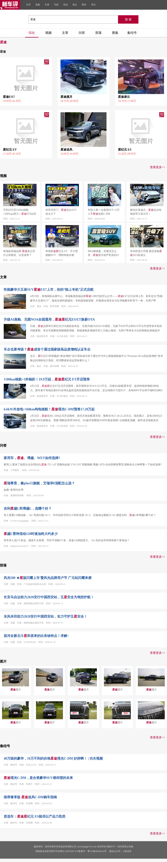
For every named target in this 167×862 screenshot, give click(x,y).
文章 (65, 33)
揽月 (15, 689)
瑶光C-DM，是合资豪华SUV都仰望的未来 (38, 778)
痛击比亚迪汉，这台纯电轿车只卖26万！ (145, 212)
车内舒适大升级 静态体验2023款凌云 (146, 253)
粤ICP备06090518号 (97, 851)
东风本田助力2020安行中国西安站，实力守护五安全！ (45, 616)
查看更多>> (157, 167)
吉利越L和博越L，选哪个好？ (28, 508)
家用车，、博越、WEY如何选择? (32, 458)
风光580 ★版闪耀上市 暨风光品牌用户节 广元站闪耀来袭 (47, 578)
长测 (47, 4)
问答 (82, 33)
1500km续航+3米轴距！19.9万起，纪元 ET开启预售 (47, 379)
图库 (84, 4)
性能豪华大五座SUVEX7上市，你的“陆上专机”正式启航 (49, 289)
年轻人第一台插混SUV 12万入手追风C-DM (103, 212)
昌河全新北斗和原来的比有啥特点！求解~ (36, 636)
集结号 (132, 33)
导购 (56, 4)
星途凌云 (124, 97)
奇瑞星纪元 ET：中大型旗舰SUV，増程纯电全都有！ (61, 253)
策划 (65, 4)
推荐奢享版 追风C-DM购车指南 (30, 797)
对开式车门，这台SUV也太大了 (61, 212)
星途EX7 (9, 97)
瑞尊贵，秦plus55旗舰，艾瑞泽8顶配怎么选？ (39, 483)
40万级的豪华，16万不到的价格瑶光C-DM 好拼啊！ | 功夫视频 (53, 758)
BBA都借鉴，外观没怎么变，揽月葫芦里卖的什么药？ (103, 253)
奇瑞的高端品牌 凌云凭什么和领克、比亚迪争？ (19, 253)
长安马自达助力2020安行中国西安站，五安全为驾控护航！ (49, 597)
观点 (75, 4)
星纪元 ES (124, 149)
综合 (32, 33)
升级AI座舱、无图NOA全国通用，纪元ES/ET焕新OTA (49, 319)
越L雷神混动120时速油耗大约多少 (31, 534)
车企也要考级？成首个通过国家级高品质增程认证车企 (47, 349)
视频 (37, 4)
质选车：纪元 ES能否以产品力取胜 (35, 816)
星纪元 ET (10, 149)
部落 (98, 33)
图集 (115, 33)
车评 (28, 4)
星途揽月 (66, 97)
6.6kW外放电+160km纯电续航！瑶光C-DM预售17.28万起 (49, 409)
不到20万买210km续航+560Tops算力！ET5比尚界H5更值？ (19, 212)
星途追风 (66, 149)
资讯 (93, 4)
